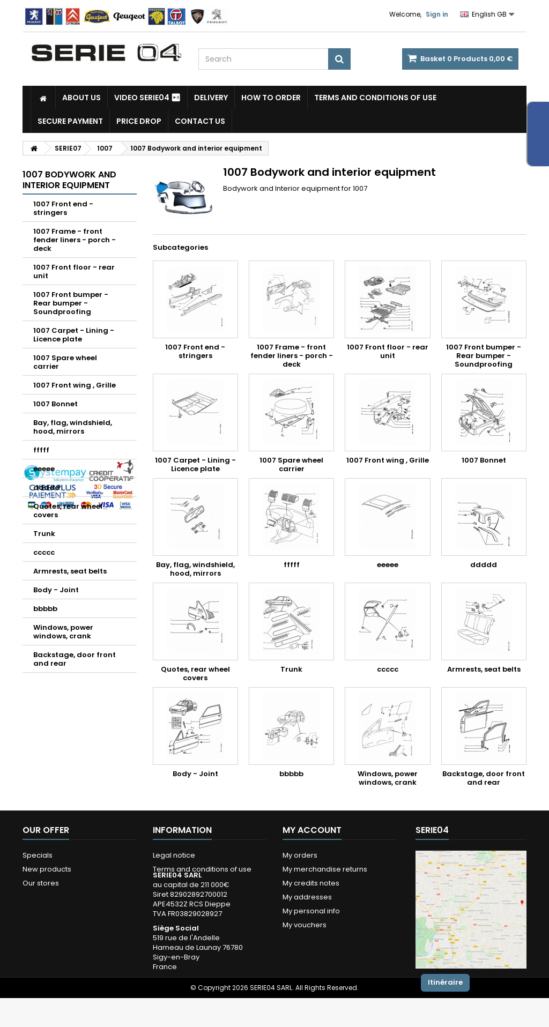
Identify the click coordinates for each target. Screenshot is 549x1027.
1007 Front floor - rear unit (74, 271)
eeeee (44, 469)
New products (47, 869)
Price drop (138, 121)
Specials (38, 855)
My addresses (307, 897)
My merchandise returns (325, 869)
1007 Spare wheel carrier (65, 362)
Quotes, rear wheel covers (67, 510)
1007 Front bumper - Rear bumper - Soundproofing (70, 303)
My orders (300, 855)
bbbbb (45, 609)
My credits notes (311, 883)
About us (81, 97)
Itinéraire (445, 982)
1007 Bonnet (55, 404)
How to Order (271, 97)
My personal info (311, 911)
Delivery (211, 97)
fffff (41, 450)
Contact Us (200, 121)
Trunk (44, 534)
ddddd (46, 487)
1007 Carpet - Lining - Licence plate (73, 334)
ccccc (44, 552)
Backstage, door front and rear (74, 659)
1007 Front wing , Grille (74, 385)
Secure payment (70, 121)
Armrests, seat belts (70, 571)
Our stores (41, 883)
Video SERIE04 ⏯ (147, 97)
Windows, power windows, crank (63, 631)
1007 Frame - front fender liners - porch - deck (74, 240)
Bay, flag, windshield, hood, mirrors (72, 427)
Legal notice (174, 855)
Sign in (437, 14)
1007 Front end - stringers (63, 208)
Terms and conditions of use (375, 97)
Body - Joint (56, 590)
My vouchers (305, 925)
